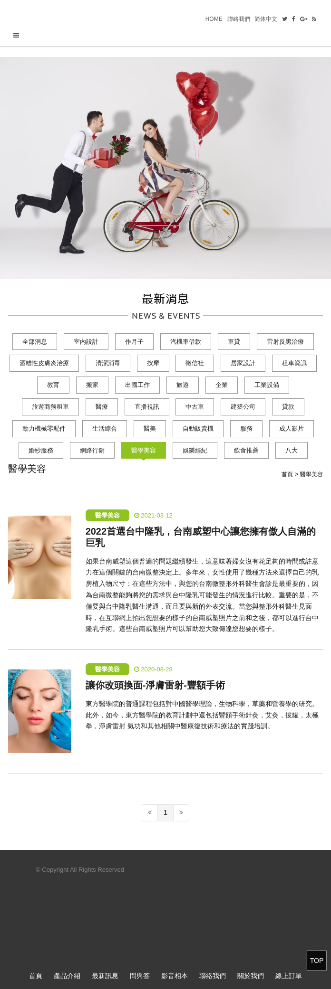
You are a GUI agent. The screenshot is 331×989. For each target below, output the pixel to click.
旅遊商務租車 (50, 406)
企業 (221, 384)
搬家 (92, 384)
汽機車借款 (185, 341)
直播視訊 (147, 406)
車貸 (234, 341)
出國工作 (137, 384)
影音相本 (174, 976)
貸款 (288, 406)
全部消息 (34, 341)
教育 (53, 384)
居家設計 (243, 363)
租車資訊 (294, 363)
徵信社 (194, 363)
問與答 (140, 976)
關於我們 (250, 976)
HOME (214, 19)
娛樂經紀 (195, 450)
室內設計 (86, 341)
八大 (291, 450)
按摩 (153, 363)
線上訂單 (288, 976)
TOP (317, 960)
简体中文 (265, 19)
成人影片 (291, 428)
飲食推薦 (246, 450)
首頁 (35, 976)
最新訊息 (105, 976)
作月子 (134, 341)
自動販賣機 (198, 428)
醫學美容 (143, 450)
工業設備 (266, 384)
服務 (246, 428)
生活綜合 (104, 428)
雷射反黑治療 (285, 341)
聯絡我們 (238, 19)
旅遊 (182, 384)
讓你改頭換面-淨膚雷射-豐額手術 (155, 685)
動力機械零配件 (44, 428)
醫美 (150, 428)
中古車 (194, 406)
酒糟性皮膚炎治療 (44, 363)
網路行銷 (92, 450)
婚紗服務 (41, 450)
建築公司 (243, 406)
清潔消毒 (108, 363)
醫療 (102, 406)
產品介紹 (67, 976)
